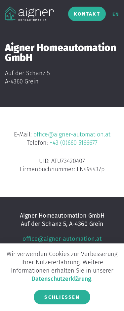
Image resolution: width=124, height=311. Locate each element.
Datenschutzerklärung (61, 279)
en (115, 14)
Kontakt (87, 14)
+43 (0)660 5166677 (74, 142)
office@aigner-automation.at (71, 134)
